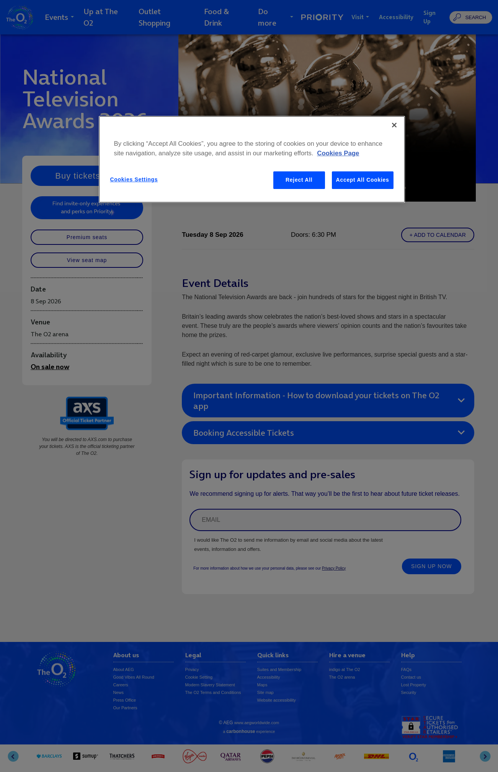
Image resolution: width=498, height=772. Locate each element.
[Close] (394, 125)
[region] (252, 159)
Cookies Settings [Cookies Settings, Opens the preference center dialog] (134, 179)
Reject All (299, 180)
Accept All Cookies (362, 180)
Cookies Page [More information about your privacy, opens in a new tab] (338, 153)
